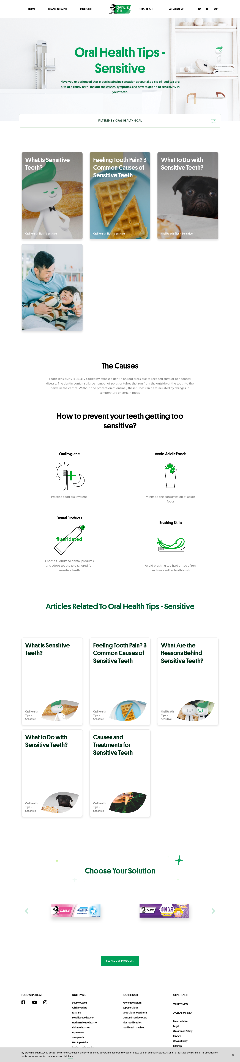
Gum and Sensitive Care (135, 1017)
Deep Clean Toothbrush (135, 1012)
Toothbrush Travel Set (133, 1027)
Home (31, 8)
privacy (177, 1036)
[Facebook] (207, 8)
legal (176, 1026)
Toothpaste (79, 994)
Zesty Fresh (78, 1037)
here (70, 1057)
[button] (233, 1054)
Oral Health (147, 8)
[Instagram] (47, 1002)
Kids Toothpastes (81, 1027)
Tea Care (76, 1012)
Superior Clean (130, 1007)
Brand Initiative (57, 8)
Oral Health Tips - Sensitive (41, 234)
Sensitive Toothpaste (83, 1017)
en (216, 8)
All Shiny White (79, 1007)
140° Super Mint (80, 1042)
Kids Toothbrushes (132, 1022)
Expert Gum (78, 1032)
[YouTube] (199, 8)
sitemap (177, 1046)
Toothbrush (130, 994)
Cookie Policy (180, 1041)
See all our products (120, 961)
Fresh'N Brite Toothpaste (84, 1022)
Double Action (79, 1002)
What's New (176, 8)
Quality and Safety (182, 1031)
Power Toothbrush (132, 1002)
